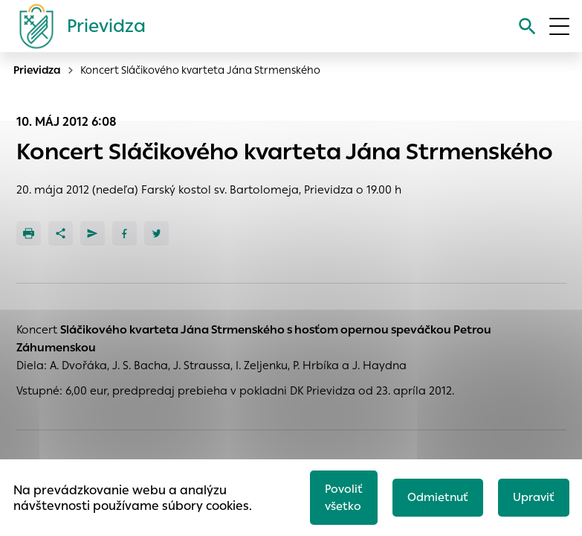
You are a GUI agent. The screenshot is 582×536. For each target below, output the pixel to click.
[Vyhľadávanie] (527, 26)
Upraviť (533, 497)
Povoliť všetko (344, 497)
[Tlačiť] (28, 233)
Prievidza (37, 70)
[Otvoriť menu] (559, 26)
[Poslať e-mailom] (92, 233)
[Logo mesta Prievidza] (76, 26)
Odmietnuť (437, 497)
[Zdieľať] (60, 233)
